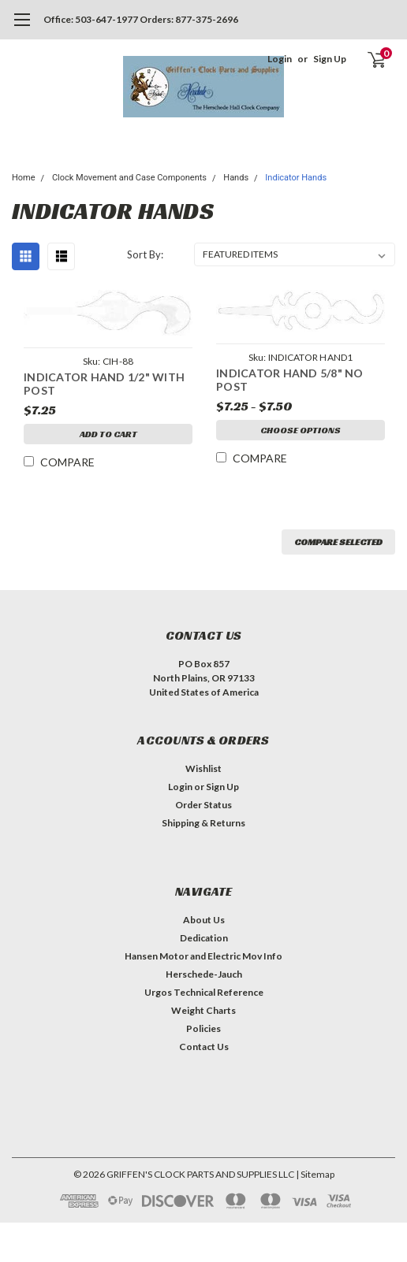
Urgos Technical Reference (203, 992)
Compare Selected (338, 541)
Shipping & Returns (203, 823)
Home (23, 178)
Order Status (203, 805)
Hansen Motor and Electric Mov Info (203, 956)
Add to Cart (108, 434)
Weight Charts (203, 1010)
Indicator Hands (296, 178)
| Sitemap (315, 1174)
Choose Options (300, 430)
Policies (203, 1028)
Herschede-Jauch (204, 974)
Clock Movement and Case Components (129, 178)
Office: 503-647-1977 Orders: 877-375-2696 (140, 19)
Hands (235, 178)
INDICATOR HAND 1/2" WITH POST (104, 384)
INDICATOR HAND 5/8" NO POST (290, 380)
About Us (204, 920)
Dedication (204, 938)
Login (279, 59)
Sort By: (145, 254)
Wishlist (203, 768)
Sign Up (329, 59)
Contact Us (204, 1046)
